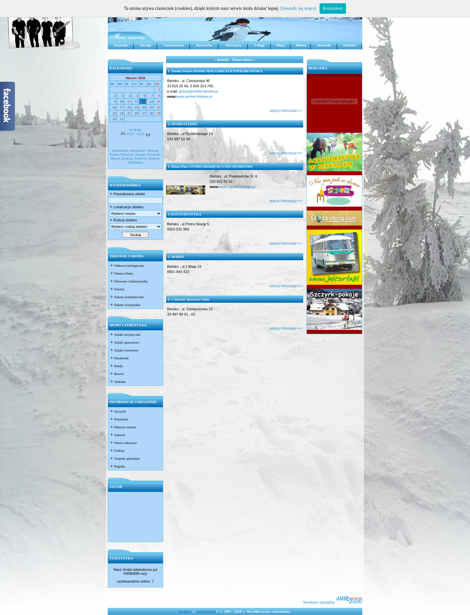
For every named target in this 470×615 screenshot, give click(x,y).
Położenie (118, 419)
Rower (116, 374)
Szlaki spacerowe (124, 342)
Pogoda (117, 466)
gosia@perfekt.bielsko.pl (198, 91)
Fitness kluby (121, 273)
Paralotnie (119, 358)
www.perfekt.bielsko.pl (194, 96)
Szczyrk (117, 411)
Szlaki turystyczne (125, 334)
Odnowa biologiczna (126, 265)
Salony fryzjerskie (124, 305)
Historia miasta (122, 427)
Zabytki (117, 435)
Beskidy (185, 611)
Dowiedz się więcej (298, 8)
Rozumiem (333, 8)
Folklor (117, 451)
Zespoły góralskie (124, 458)
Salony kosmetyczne (126, 297)
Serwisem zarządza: (332, 602)
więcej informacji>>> (286, 110)
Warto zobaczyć (123, 443)
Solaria (116, 289)
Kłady (116, 366)
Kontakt (349, 45)
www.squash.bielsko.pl (237, 187)
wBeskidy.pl (206, 611)
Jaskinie (117, 382)
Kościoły (324, 45)
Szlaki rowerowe (123, 350)
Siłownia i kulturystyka (128, 281)
